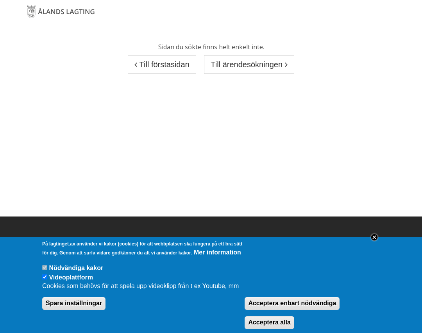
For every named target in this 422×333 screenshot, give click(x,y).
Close (374, 242)
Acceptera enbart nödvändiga (292, 307)
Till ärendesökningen (249, 64)
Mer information (217, 257)
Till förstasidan (161, 64)
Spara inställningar (74, 307)
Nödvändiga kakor (76, 272)
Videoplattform (71, 282)
